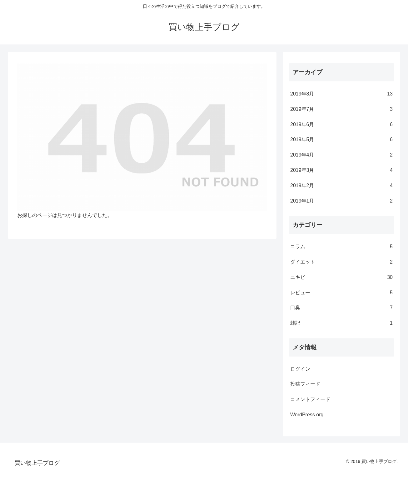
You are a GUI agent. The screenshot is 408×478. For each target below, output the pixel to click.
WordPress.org (306, 414)
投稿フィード (305, 384)
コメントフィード (310, 399)
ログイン (300, 369)
